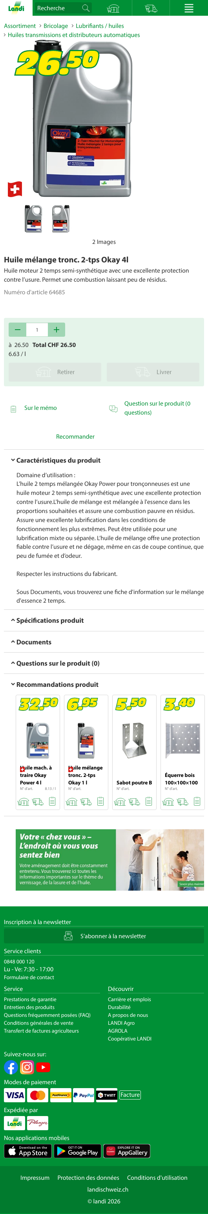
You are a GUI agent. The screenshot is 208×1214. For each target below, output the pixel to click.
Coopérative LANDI (129, 1038)
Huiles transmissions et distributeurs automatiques (74, 35)
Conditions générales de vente (38, 1022)
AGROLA (118, 1030)
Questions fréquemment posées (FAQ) (47, 1014)
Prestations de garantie (30, 999)
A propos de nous (128, 1014)
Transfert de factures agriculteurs (41, 1030)
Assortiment (20, 26)
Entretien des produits (29, 1007)
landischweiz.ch (108, 1190)
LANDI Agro (121, 1022)
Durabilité (119, 1007)
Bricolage (56, 26)
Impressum (34, 1178)
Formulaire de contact (29, 977)
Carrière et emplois (129, 999)
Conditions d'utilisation (157, 1178)
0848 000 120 (19, 961)
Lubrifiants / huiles (100, 26)
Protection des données (88, 1178)
